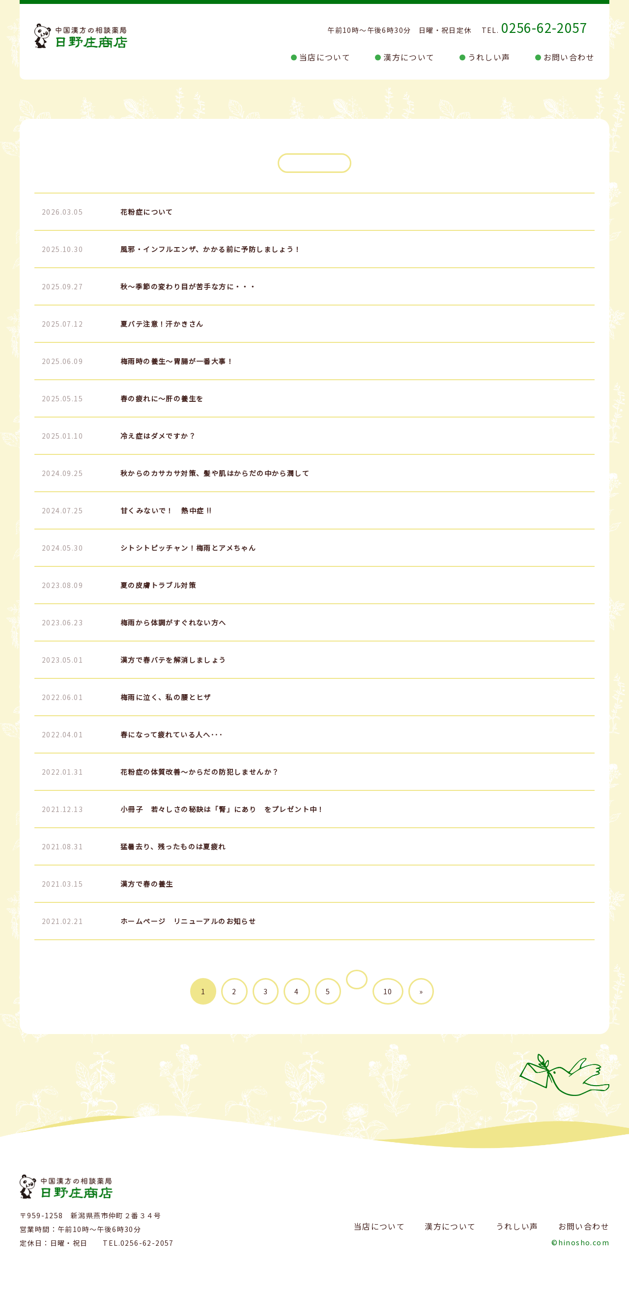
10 (388, 991)
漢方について (408, 57)
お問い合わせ (569, 57)
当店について (324, 57)
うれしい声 (489, 57)
